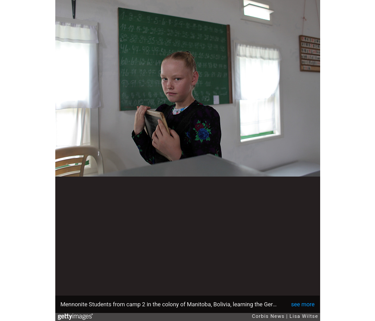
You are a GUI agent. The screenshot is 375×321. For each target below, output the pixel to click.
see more (303, 304)
